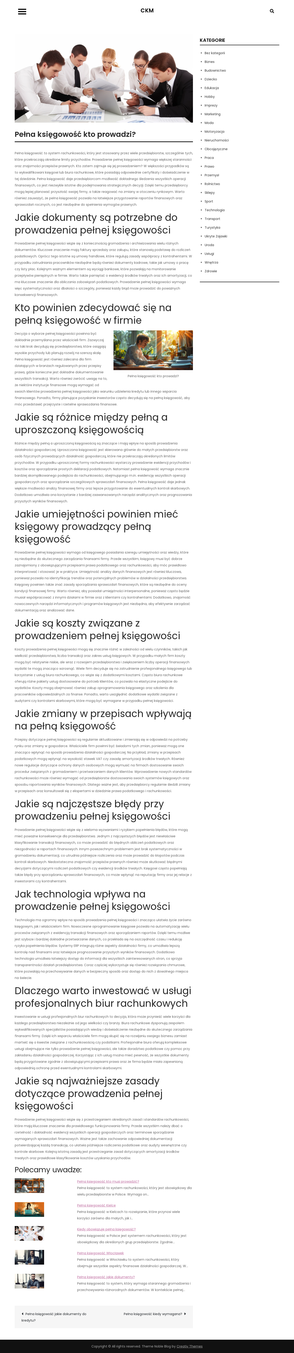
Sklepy (210, 192)
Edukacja (212, 88)
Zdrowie (211, 271)
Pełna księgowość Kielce (96, 1205)
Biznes (210, 61)
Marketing (212, 114)
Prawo (209, 166)
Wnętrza (211, 262)
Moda (209, 123)
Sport (209, 201)
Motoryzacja (214, 131)
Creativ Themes (190, 1346)
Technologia (215, 210)
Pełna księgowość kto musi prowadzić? (108, 1181)
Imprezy (211, 105)
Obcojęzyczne (216, 149)
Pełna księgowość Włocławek (100, 1253)
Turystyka (212, 227)
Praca (209, 157)
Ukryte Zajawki (216, 236)
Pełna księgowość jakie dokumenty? (106, 1277)
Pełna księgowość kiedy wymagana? (153, 1314)
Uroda (209, 245)
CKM (147, 10)
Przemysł (212, 175)
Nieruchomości (217, 140)
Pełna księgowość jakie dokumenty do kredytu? (54, 1317)
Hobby (210, 96)
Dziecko (211, 79)
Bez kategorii (215, 53)
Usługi (209, 253)
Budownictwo (215, 70)
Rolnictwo (212, 184)
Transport (212, 219)
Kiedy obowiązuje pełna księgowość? (106, 1229)
